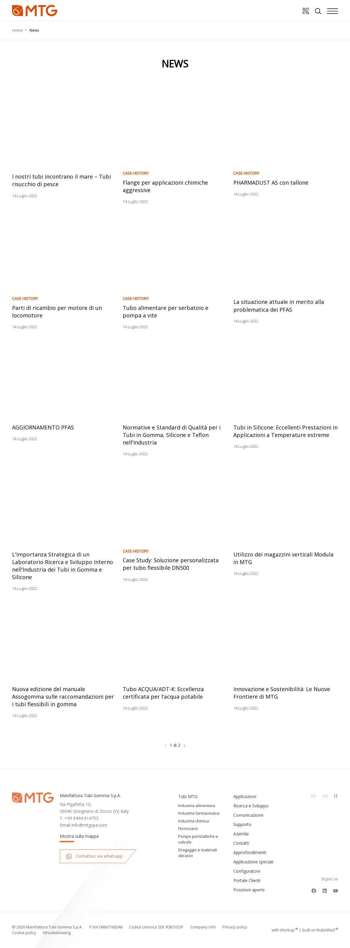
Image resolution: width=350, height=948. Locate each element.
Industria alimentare (196, 805)
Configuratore (246, 871)
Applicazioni (244, 796)
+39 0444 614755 (82, 818)
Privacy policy (234, 927)
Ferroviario (188, 828)
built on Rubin (320, 930)
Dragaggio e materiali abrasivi (197, 853)
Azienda (241, 834)
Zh (313, 796)
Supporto (242, 824)
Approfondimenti (249, 852)
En (325, 796)
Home (17, 30)
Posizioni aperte (249, 890)
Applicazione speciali (253, 862)
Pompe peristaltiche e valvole (198, 839)
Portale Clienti (246, 880)
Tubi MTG (187, 796)
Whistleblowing (57, 932)
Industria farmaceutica (198, 813)
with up (285, 930)
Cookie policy (24, 932)
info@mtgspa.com (89, 825)
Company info (203, 927)
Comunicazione (248, 815)
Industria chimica (193, 821)
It (336, 796)
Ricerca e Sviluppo (251, 806)
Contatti (241, 843)
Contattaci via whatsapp (94, 856)
